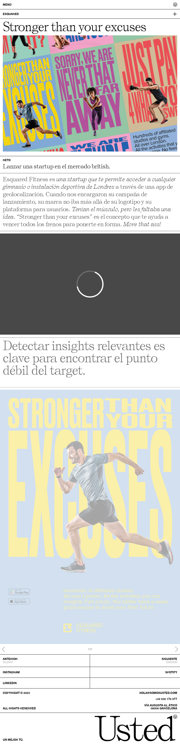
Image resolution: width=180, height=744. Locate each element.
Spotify (171, 672)
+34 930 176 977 (166, 699)
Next (176, 649)
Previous (3, 649)
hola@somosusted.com (158, 693)
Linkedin (10, 683)
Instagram (11, 672)
